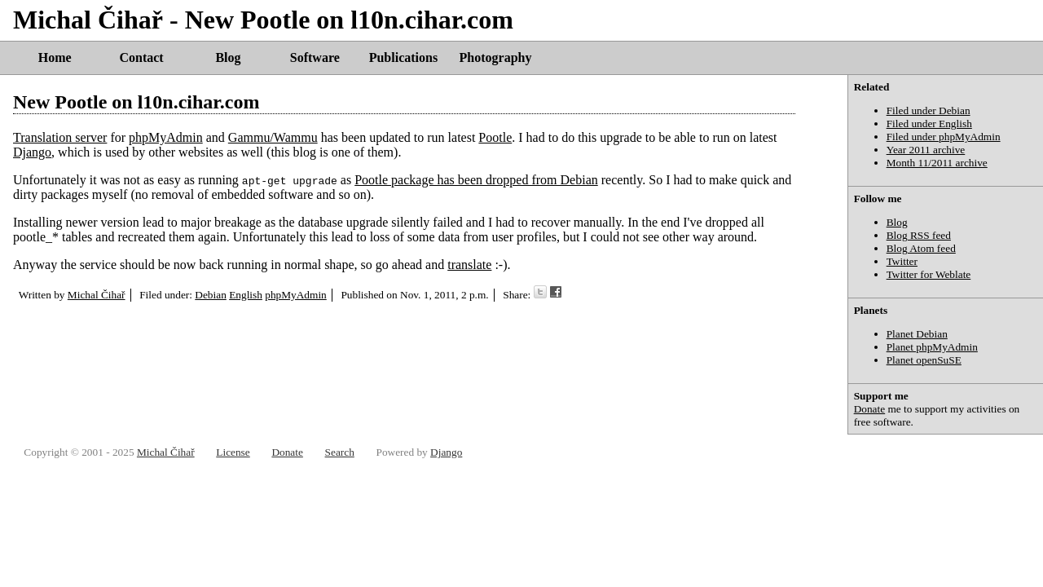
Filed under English (929, 123)
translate (469, 264)
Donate (870, 409)
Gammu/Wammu (273, 137)
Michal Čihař (96, 295)
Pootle (495, 137)
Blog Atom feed (921, 248)
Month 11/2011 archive (937, 163)
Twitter (902, 261)
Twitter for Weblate (929, 274)
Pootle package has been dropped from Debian (476, 180)
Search (339, 452)
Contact (141, 57)
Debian (211, 295)
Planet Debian (917, 334)
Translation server (60, 137)
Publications (403, 57)
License (232, 452)
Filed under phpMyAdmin (944, 136)
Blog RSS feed (919, 235)
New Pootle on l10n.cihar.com (136, 102)
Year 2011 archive (926, 149)
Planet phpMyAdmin (932, 347)
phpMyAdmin (166, 137)
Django (32, 152)
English (245, 295)
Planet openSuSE (924, 360)
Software (315, 57)
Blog (227, 57)
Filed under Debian (928, 110)
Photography (496, 57)
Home (55, 57)
